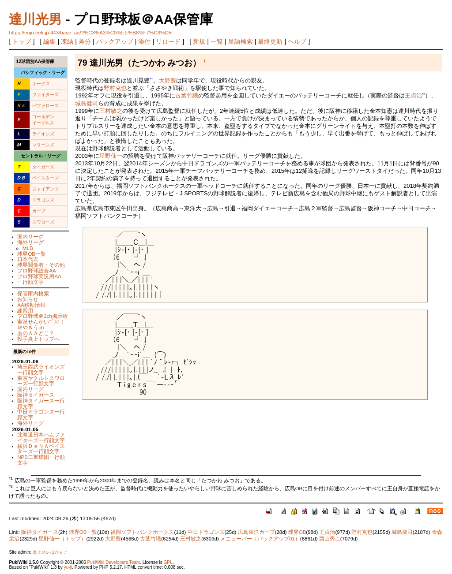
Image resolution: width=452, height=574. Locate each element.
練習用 (25, 310)
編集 (49, 41)
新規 (199, 41)
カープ (38, 211)
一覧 (217, 41)
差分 (85, 41)
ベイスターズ (45, 177)
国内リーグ (30, 236)
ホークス (41, 83)
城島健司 (86, 103)
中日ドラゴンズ (206, 532)
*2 (423, 94)
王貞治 (413, 96)
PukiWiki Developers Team (113, 562)
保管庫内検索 (33, 293)
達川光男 (35, 19)
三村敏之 (110, 111)
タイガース (43, 166)
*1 (151, 79)
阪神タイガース (35, 395)
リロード (168, 41)
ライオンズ (43, 133)
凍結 (67, 41)
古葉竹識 (186, 96)
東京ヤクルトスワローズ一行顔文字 (41, 381)
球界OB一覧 (31, 254)
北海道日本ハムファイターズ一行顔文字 (41, 437)
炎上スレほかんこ (50, 552)
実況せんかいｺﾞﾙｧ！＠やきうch (41, 324)
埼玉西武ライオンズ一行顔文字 (41, 369)
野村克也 (115, 88)
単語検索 (240, 41)
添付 (144, 41)
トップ (21, 41)
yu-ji (68, 567)
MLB (28, 248)
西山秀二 (329, 538)
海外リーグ (30, 242)
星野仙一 (110, 156)
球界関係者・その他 (41, 265)
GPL (167, 562)
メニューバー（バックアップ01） (260, 538)
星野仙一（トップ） (62, 538)
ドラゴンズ (43, 200)
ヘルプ (297, 41)
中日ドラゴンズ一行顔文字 (41, 414)
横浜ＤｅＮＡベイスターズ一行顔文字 (41, 449)
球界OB (297, 532)
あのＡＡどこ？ (35, 333)
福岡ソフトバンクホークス (142, 532)
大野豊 (167, 80)
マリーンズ (43, 144)
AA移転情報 (31, 305)
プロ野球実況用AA (39, 276)
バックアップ (114, 41)
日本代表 (27, 259)
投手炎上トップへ (38, 339)
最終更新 (270, 41)
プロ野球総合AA (36, 270)
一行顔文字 (30, 282)
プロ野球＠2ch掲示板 (42, 316)
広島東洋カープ (256, 532)
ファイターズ (45, 94)
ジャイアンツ (45, 188)
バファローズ (45, 105)
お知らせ (27, 299)
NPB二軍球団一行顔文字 (41, 460)
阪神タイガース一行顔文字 (41, 403)
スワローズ (43, 222)
